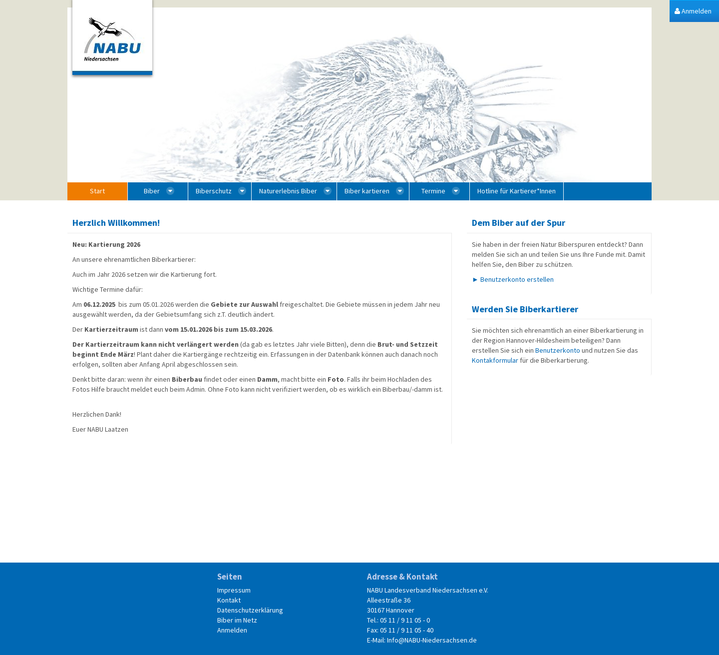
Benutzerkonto (557, 350)
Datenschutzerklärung (250, 610)
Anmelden (232, 630)
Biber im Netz (237, 620)
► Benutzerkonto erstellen (513, 279)
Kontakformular (495, 360)
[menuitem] (693, 11)
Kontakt (229, 600)
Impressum (234, 590)
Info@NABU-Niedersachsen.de (432, 640)
